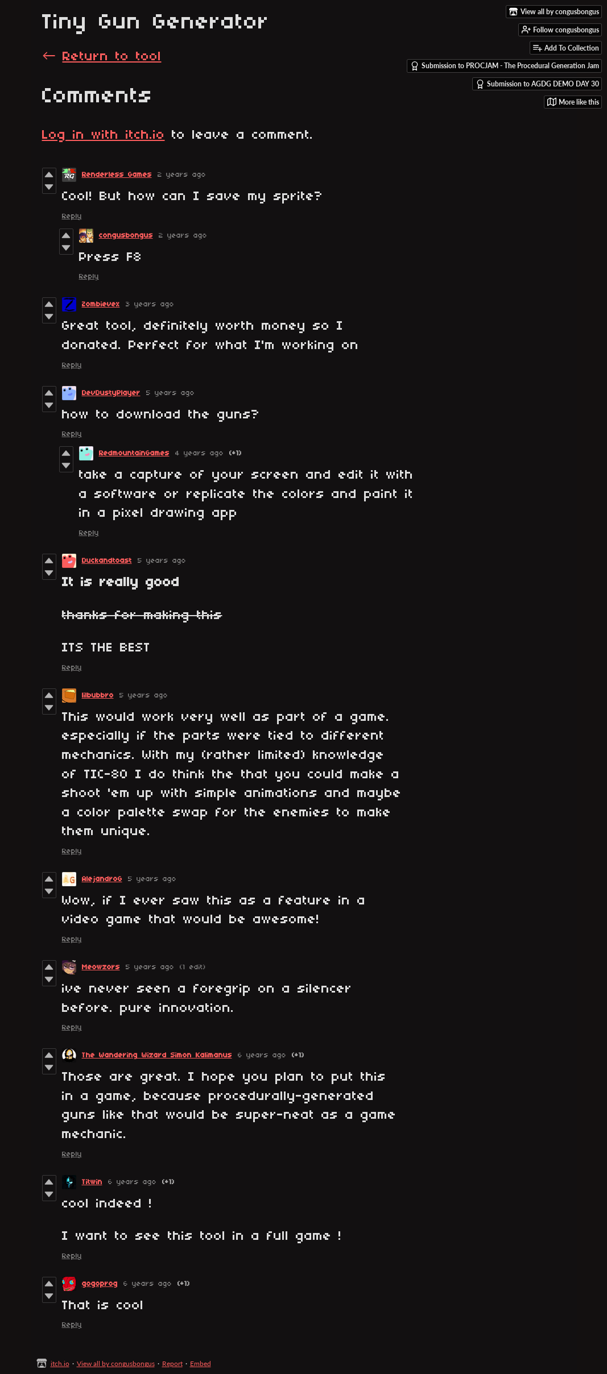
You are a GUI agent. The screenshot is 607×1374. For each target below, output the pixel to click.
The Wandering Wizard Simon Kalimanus (157, 1055)
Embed (200, 1363)
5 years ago (170, 393)
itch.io (60, 1363)
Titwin (92, 1182)
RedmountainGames (134, 453)
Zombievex (101, 304)
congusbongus (126, 235)
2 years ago (182, 175)
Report (172, 1363)
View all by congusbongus (116, 1363)
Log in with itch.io (103, 135)
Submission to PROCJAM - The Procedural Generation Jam (504, 65)
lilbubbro (98, 695)
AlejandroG (102, 879)
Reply (72, 216)
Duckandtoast (107, 560)
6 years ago (262, 1055)
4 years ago (199, 453)
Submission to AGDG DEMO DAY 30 (537, 84)
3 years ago (150, 304)
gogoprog (100, 1284)
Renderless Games (117, 175)
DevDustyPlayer (111, 393)
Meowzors (101, 967)
